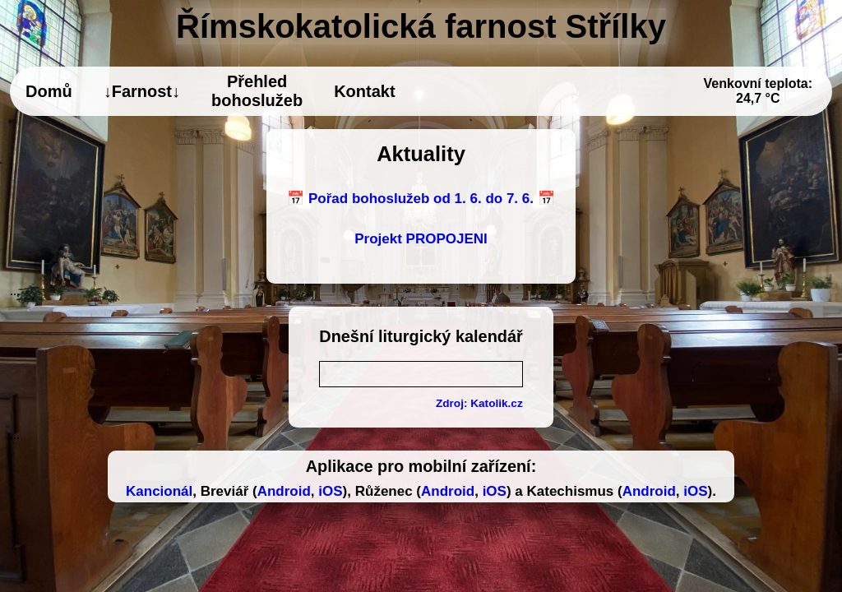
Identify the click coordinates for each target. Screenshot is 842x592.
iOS (330, 491)
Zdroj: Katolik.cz (479, 403)
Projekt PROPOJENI (421, 239)
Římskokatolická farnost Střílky (421, 26)
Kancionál (159, 491)
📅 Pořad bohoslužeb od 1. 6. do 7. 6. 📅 (420, 198)
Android (284, 491)
